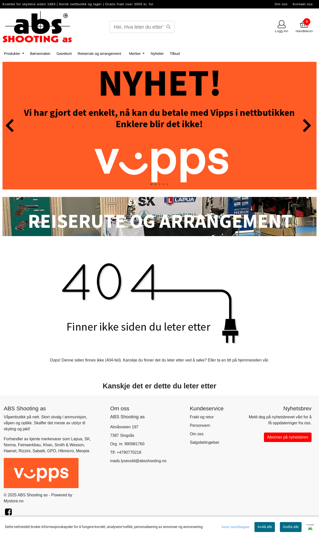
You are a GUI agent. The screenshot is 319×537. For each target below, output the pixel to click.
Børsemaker (40, 53)
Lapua (76, 439)
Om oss (281, 4)
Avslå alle (264, 527)
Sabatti (39, 451)
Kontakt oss (303, 4)
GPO (51, 451)
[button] (152, 184)
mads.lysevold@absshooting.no (138, 461)
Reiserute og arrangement (99, 53)
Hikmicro (66, 451)
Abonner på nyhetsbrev (287, 437)
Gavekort (64, 53)
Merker (135, 53)
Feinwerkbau (29, 445)
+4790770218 (129, 452)
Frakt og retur (202, 417)
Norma (10, 445)
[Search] (142, 27)
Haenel (10, 451)
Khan (47, 445)
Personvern (200, 425)
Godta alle (291, 527)
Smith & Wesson (69, 445)
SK (87, 439)
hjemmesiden (249, 360)
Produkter (12, 53)
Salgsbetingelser (204, 442)
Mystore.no (13, 501)
